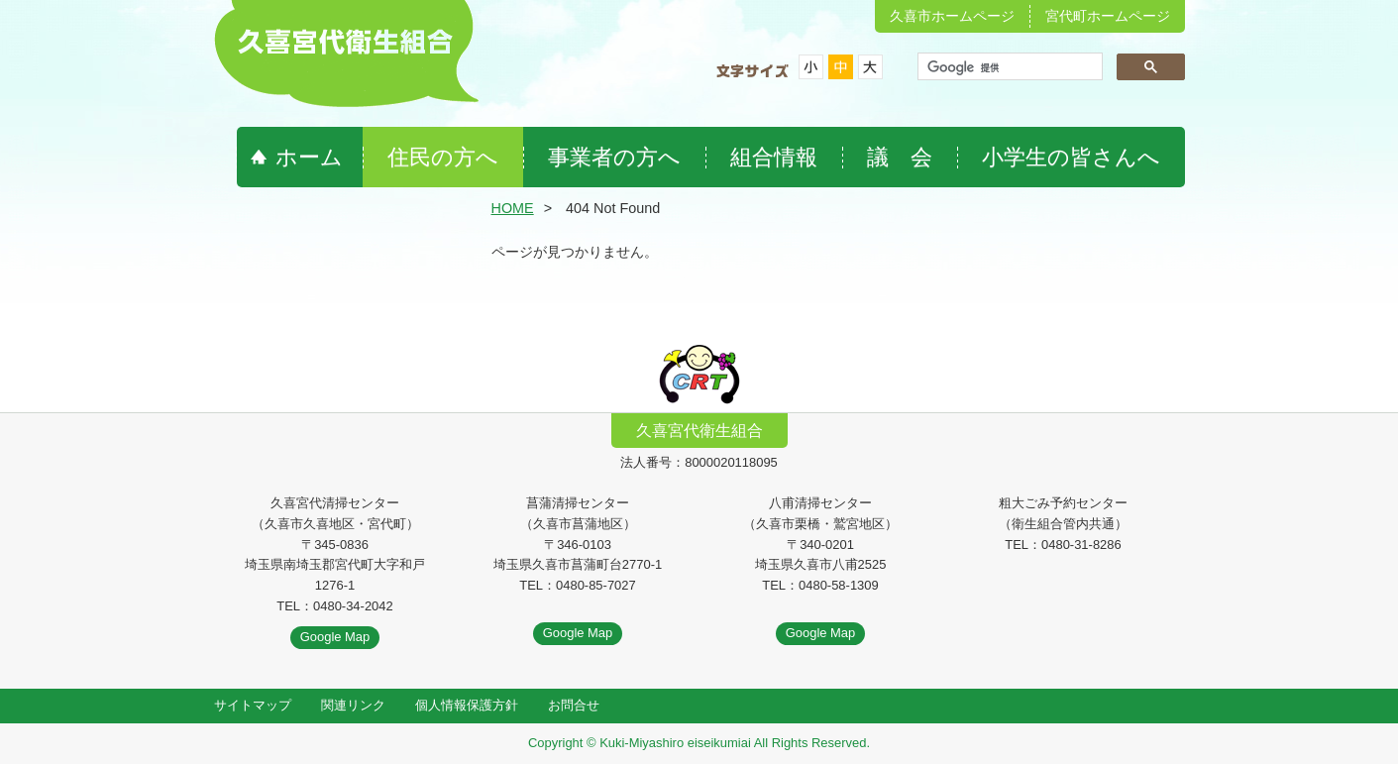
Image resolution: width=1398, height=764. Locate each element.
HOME (512, 208)
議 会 (899, 157)
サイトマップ (252, 705)
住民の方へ (442, 157)
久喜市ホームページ (952, 16)
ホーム (309, 157)
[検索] (1008, 68)
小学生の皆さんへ (1071, 157)
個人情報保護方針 (466, 705)
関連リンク (353, 705)
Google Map (335, 636)
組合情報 (773, 157)
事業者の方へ (614, 157)
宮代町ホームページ (1107, 16)
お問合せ (573, 705)
